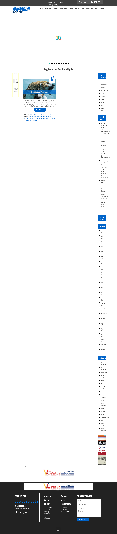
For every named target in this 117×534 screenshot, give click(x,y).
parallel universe (39, 118)
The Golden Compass (39, 92)
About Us (51, 2)
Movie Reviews (39, 114)
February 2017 (103, 345)
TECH (102, 102)
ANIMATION (32, 114)
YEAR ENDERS (49, 114)
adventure (32, 116)
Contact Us (60, 2)
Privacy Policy (53, 5)
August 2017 (103, 319)
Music (102, 408)
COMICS (103, 87)
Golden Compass (45, 116)
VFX (44, 114)
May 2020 (102, 252)
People (103, 411)
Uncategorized (105, 417)
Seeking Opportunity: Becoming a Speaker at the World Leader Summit (104, 202)
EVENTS (103, 93)
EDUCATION (104, 90)
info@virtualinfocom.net (21, 508)
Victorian (47, 118)
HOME (102, 81)
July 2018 (102, 283)
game (102, 392)
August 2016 (103, 350)
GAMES (103, 96)
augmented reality (104, 376)
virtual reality (103, 425)
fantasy (37, 116)
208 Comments (34, 120)
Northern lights (28, 118)
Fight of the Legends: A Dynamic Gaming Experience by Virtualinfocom (105, 149)
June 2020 (102, 247)
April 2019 (102, 278)
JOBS (102, 99)
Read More (40, 110)
